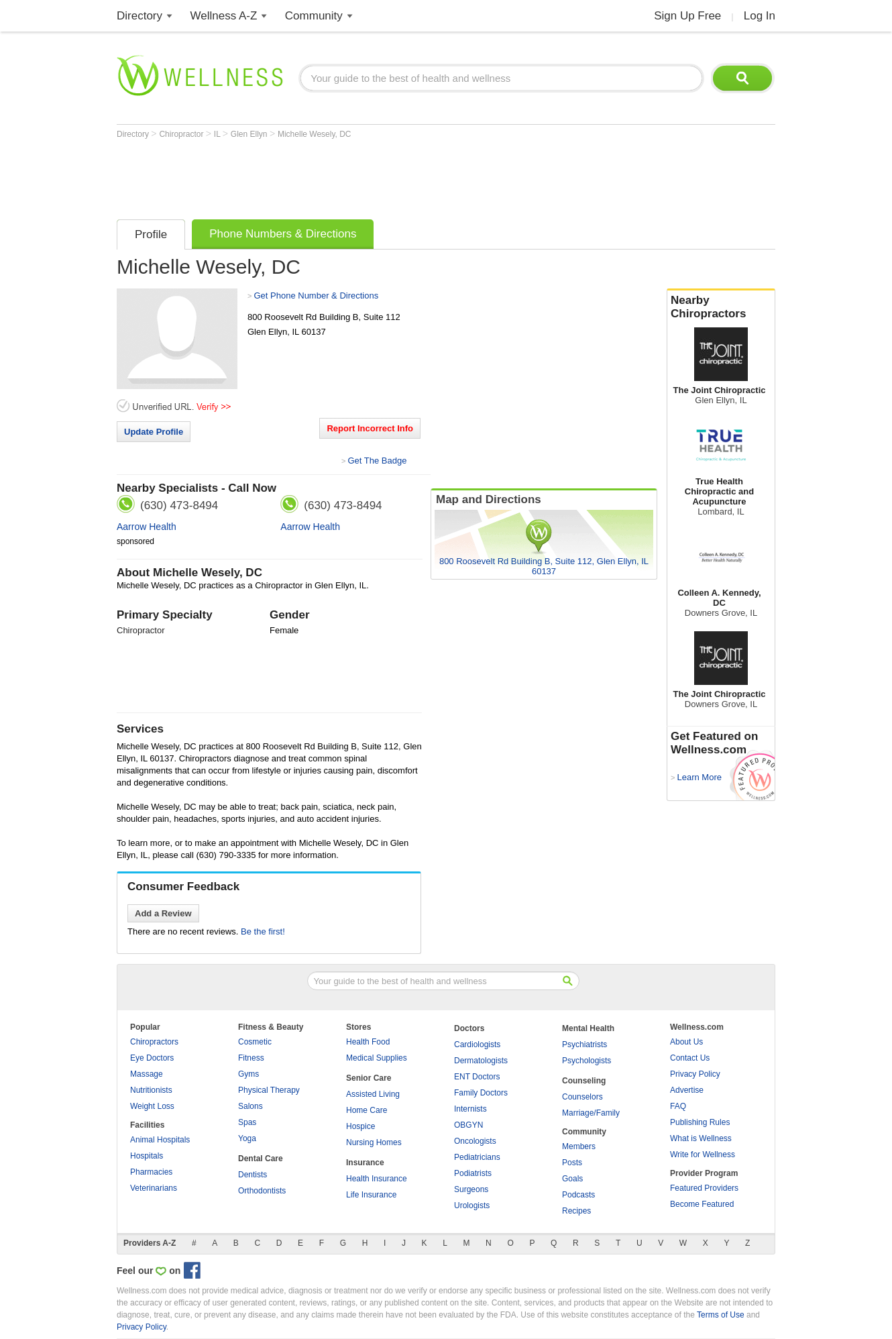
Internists (470, 1109)
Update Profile (153, 432)
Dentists (252, 1174)
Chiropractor (182, 134)
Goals (572, 1178)
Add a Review (163, 913)
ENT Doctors (477, 1076)
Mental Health (588, 1028)
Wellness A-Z (224, 15)
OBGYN (468, 1125)
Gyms (248, 1074)
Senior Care (368, 1078)
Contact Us (690, 1058)
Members (579, 1146)
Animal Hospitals (160, 1139)
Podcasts (578, 1194)
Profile (151, 234)
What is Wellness (701, 1138)
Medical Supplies (376, 1058)
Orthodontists (262, 1190)
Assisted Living (373, 1094)
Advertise (687, 1090)
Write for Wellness (702, 1154)
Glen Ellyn (250, 134)
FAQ (678, 1106)
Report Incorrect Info (370, 428)
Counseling (584, 1080)
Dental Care (260, 1158)
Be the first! (263, 931)
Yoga (247, 1138)
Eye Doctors (152, 1058)
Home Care (366, 1110)
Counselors (582, 1097)
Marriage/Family (591, 1113)
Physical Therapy (269, 1090)
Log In (759, 15)
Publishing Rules (700, 1122)
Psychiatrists (584, 1044)
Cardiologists (477, 1044)
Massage (146, 1074)
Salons (250, 1106)
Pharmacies (151, 1172)
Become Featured (702, 1204)
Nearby (721, 307)
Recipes (576, 1211)
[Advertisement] (361, 176)
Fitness (251, 1058)
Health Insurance (376, 1178)
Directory (139, 15)
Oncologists (475, 1141)
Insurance (365, 1162)
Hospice (360, 1126)
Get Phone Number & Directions (316, 295)
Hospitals (146, 1156)
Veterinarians (153, 1188)
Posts (572, 1162)
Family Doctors (481, 1092)
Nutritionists (151, 1090)
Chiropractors (154, 1042)
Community (314, 15)
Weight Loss (152, 1106)
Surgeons (471, 1189)
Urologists (472, 1205)
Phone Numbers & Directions (282, 233)
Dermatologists (481, 1060)
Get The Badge (376, 461)
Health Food (368, 1042)
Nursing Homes (374, 1142)
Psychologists (586, 1060)
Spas (247, 1122)
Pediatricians (477, 1157)
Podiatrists (473, 1173)
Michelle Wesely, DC (314, 134)
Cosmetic (255, 1042)
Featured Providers (704, 1188)
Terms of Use (720, 1315)
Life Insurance (371, 1194)
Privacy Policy (695, 1074)
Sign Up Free (687, 15)
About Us (686, 1042)
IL (218, 134)
